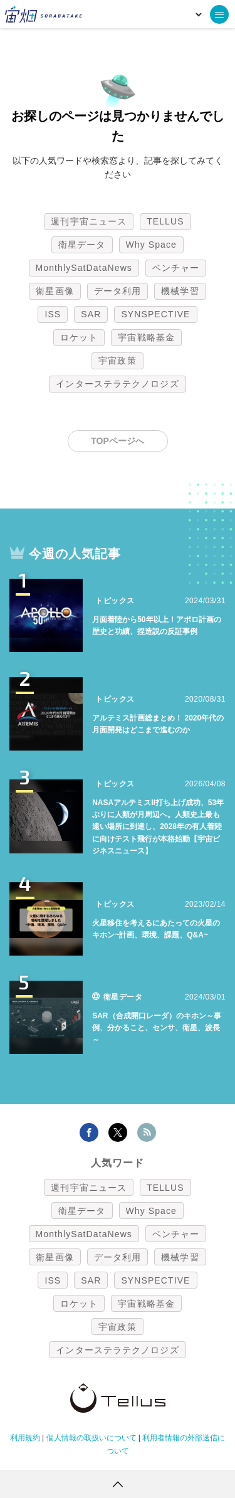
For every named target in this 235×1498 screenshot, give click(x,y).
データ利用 (118, 291)
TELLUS (165, 221)
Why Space (151, 245)
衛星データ (82, 245)
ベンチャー (176, 268)
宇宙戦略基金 (146, 337)
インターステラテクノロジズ (117, 384)
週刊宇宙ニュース (89, 221)
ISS (52, 314)
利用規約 (25, 1437)
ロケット (79, 337)
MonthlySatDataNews (84, 268)
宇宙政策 (117, 361)
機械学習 (180, 291)
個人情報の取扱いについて (91, 1437)
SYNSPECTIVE (155, 314)
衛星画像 (54, 291)
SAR (91, 314)
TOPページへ (117, 441)
